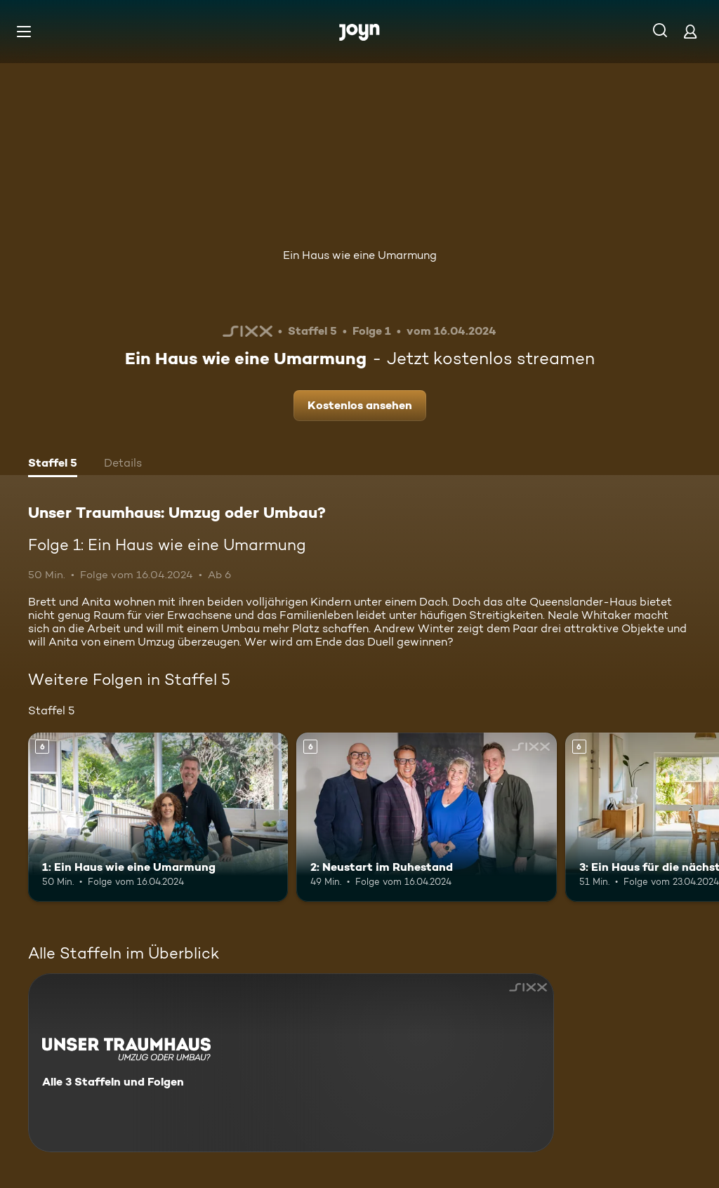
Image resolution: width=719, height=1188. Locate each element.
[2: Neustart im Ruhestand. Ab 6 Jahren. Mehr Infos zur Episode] (426, 817)
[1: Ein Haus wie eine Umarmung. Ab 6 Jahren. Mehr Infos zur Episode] (158, 817)
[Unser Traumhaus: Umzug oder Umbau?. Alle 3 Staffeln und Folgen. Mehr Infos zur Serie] (291, 1062)
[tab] (52, 464)
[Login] (690, 31)
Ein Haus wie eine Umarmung (360, 255)
